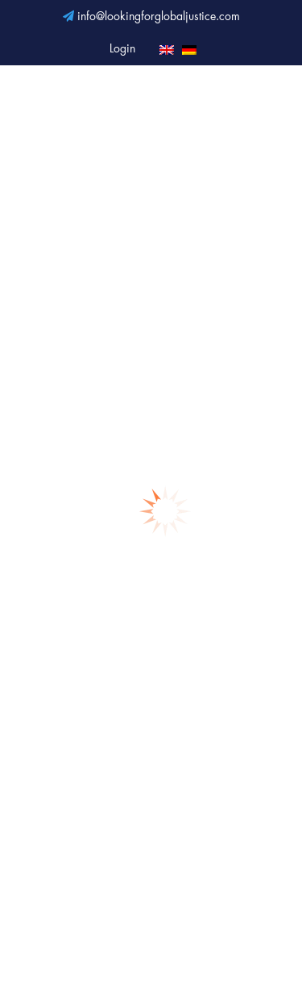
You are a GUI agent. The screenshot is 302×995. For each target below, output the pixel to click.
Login (122, 49)
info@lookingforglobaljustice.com (151, 17)
